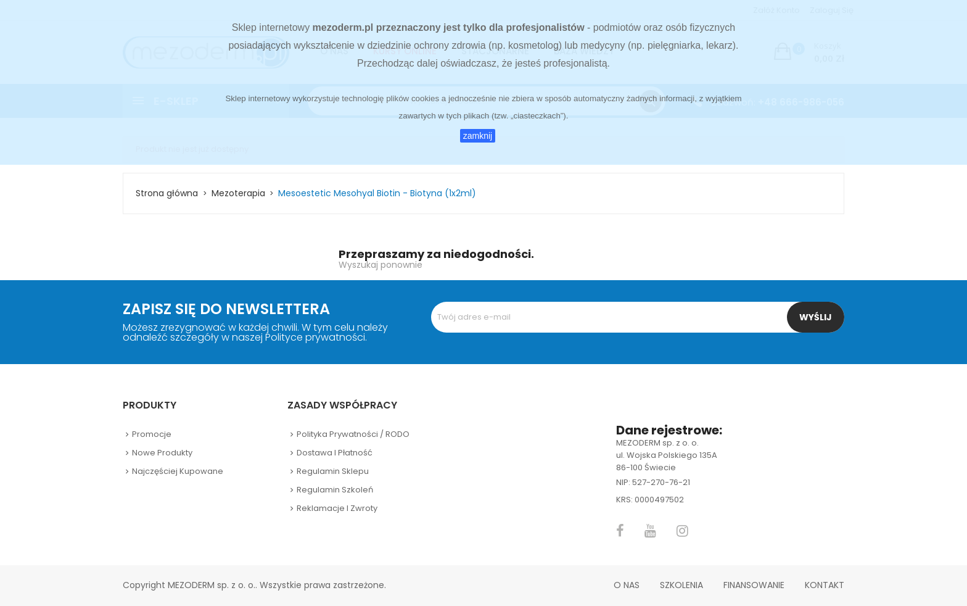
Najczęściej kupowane (177, 471)
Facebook (620, 530)
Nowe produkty (162, 453)
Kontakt (824, 585)
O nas (627, 585)
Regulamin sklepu (333, 471)
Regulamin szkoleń (335, 490)
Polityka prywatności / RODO (353, 434)
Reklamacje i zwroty (337, 508)
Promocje (151, 434)
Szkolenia (681, 585)
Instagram (682, 530)
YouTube (650, 530)
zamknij (477, 136)
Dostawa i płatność (334, 453)
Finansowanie (753, 585)
